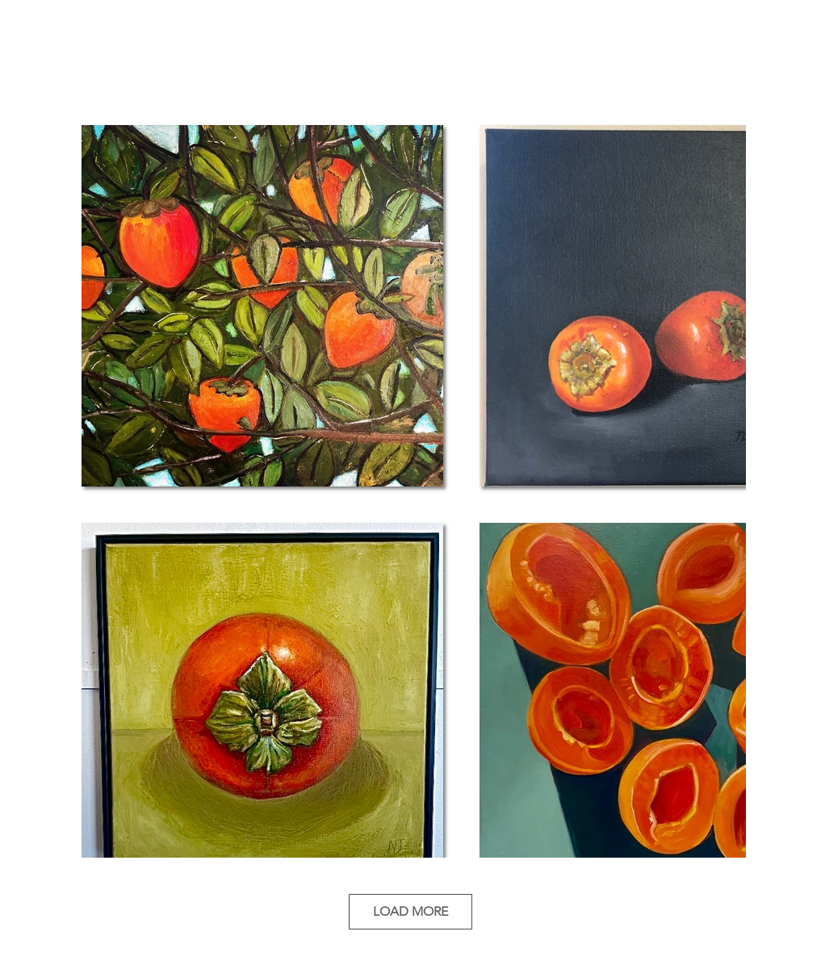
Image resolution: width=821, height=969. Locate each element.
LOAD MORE (410, 911)
